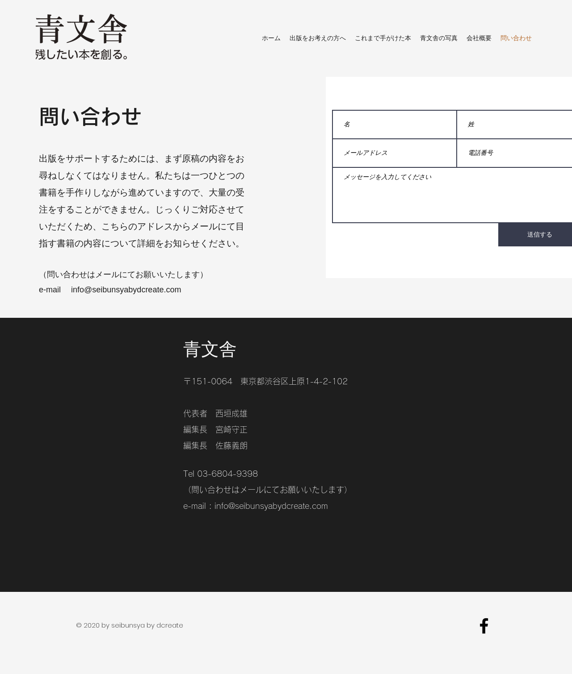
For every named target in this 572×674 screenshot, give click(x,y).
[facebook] (484, 626)
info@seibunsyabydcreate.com (271, 506)
